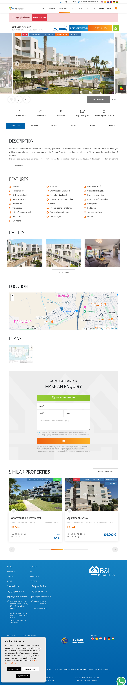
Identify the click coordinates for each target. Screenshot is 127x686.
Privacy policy (57, 670)
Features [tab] (34, 126)
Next (110, 63)
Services (81, 8)
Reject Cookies (23, 676)
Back (115, 100)
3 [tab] (70, 550)
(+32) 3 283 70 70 (41, 593)
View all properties (105, 472)
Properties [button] (63, 8)
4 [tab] (82, 550)
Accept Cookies (13, 669)
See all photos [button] (63, 273)
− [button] (12, 299)
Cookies (48, 670)
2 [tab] (57, 550)
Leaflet (84, 329)
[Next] (115, 550)
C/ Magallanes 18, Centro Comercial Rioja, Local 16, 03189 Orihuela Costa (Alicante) (19, 605)
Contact (109, 8)
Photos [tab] (53, 126)
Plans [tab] (92, 126)
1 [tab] (45, 550)
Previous (17, 63)
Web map (67, 670)
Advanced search (39, 18)
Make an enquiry (100, 28)
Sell (73, 8)
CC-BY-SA (114, 329)
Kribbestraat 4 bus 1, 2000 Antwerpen (41, 603)
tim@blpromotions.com (43, 598)
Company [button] (51, 8)
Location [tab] (73, 126)
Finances (112, 126)
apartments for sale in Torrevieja (87, 681)
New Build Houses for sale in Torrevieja (87, 679)
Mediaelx (97, 670)
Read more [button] (19, 166)
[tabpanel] (35, 510)
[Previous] (12, 550)
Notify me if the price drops (81, 28)
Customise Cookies (30, 669)
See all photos (98, 100)
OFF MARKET (107, 670)
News (101, 8)
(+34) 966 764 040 (68, 2)
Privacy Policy (45, 434)
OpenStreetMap (98, 329)
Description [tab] (15, 126)
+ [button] (12, 295)
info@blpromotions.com (88, 2)
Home (43, 8)
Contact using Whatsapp (63, 397)
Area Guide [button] (91, 8)
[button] (26, 99)
